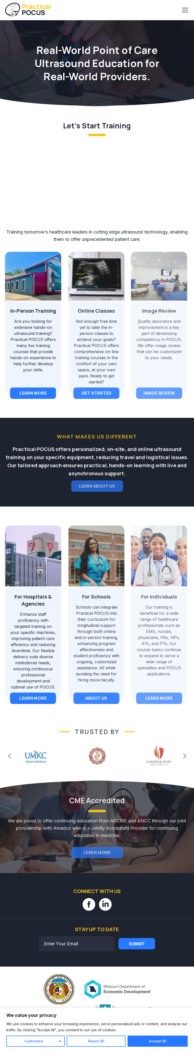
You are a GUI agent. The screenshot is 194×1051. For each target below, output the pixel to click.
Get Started (91, 393)
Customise (33, 1041)
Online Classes (91, 310)
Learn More (30, 393)
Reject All (96, 1041)
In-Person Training (30, 310)
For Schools (91, 596)
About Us (91, 698)
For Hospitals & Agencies (30, 600)
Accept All (157, 1041)
